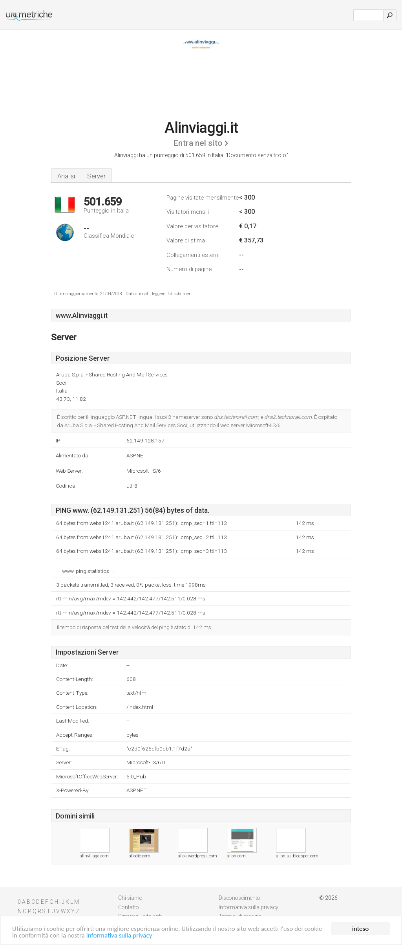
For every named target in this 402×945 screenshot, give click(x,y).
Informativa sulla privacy (119, 936)
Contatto (128, 907)
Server (96, 176)
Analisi (66, 176)
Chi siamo (130, 898)
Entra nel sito (197, 143)
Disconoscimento (239, 898)
